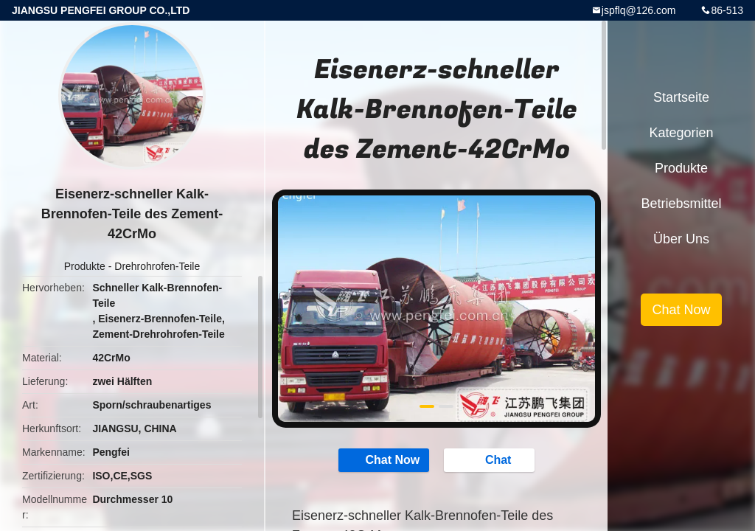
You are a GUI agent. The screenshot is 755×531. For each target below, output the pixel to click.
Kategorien (681, 132)
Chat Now (385, 459)
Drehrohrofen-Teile (157, 266)
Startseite (681, 97)
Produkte (84, 266)
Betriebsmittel (681, 203)
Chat (491, 459)
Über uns (681, 239)
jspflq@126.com (639, 10)
